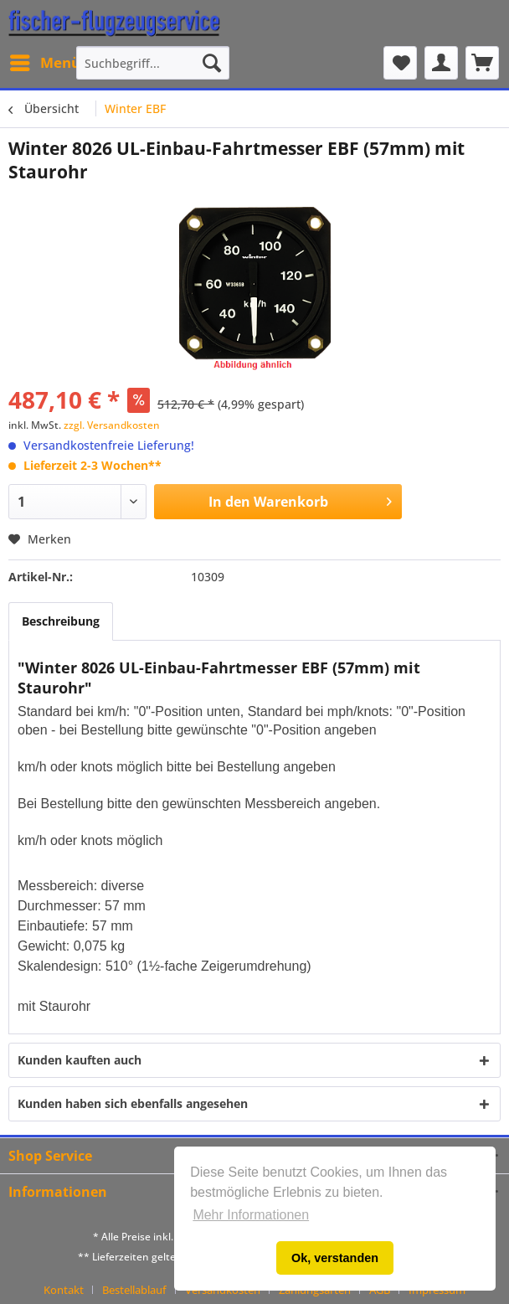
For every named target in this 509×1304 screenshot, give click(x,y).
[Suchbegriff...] (152, 63)
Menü (45, 60)
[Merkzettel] (400, 63)
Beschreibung (61, 621)
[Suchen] (211, 63)
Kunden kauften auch (79, 1060)
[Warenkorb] (482, 63)
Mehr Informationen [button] (251, 1215)
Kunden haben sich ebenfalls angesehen (133, 1103)
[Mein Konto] (441, 63)
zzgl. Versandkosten (112, 425)
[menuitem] (44, 63)
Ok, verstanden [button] (334, 1258)
